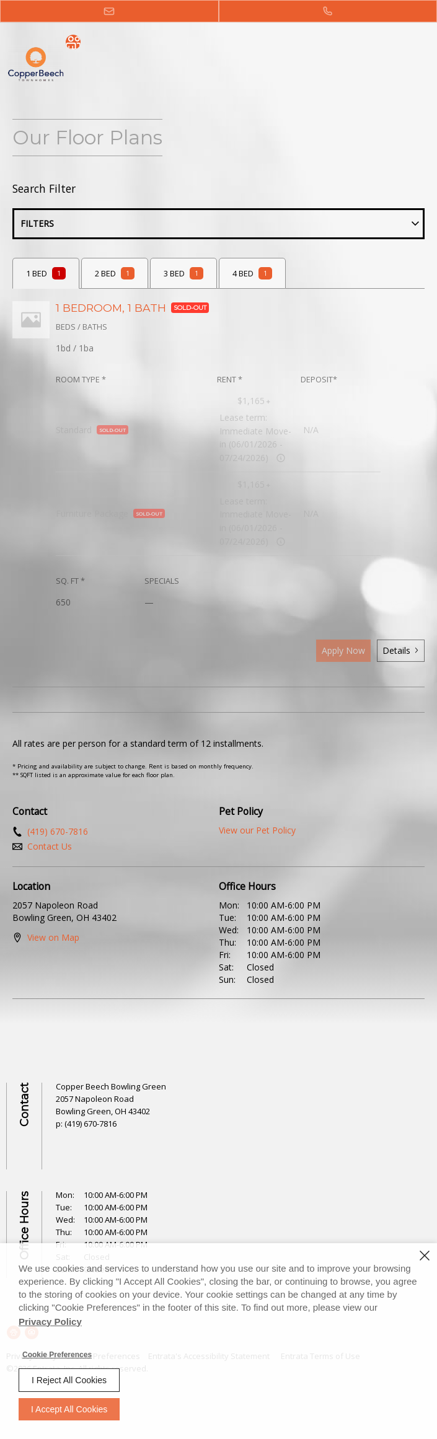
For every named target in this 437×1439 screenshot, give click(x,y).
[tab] (45, 273)
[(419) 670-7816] (328, 11)
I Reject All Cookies (69, 1380)
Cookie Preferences (57, 1354)
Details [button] (400, 650)
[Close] (424, 1255)
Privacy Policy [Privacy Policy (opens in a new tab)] (50, 1321)
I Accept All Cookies (69, 1409)
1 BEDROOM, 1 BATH (132, 307)
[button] (109, 11)
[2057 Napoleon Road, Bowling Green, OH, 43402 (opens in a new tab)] (103, 1105)
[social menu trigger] (73, 42)
